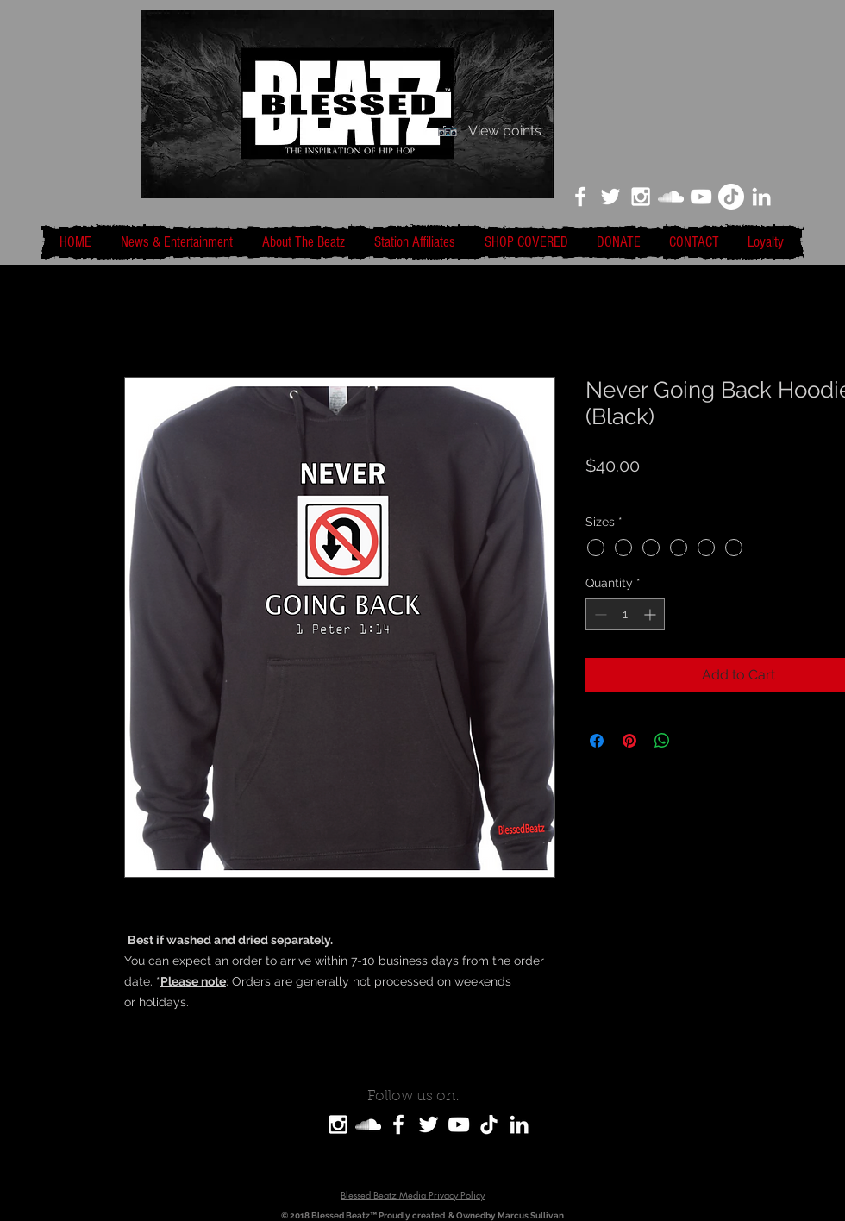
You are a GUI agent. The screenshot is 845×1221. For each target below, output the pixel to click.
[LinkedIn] (761, 197)
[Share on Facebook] (596, 740)
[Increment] (651, 614)
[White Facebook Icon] (580, 197)
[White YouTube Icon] (701, 197)
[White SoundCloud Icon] (671, 197)
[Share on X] (695, 740)
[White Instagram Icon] (641, 197)
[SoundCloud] (368, 1124)
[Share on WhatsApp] (662, 740)
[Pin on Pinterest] (629, 740)
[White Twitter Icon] (610, 197)
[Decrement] (599, 614)
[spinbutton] (625, 614)
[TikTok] (731, 197)
